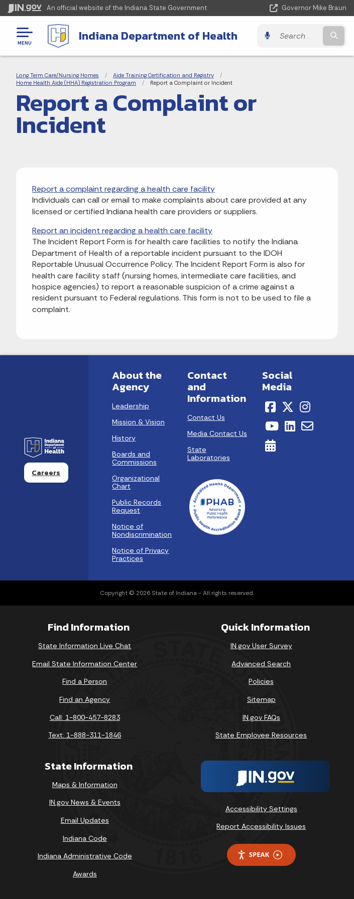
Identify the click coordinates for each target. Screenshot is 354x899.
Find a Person (84, 681)
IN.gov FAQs (261, 717)
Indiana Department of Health (158, 35)
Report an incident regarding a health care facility (122, 230)
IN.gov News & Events (85, 802)
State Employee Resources (261, 734)
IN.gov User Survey (261, 645)
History (124, 437)
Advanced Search (261, 663)
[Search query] (298, 36)
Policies (261, 681)
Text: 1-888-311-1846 (84, 734)
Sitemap (261, 699)
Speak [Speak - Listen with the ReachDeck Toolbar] (259, 854)
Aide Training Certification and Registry (163, 75)
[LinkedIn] (290, 426)
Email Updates (85, 820)
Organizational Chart (136, 482)
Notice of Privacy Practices (140, 554)
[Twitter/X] (288, 407)
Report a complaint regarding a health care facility (123, 189)
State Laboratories (208, 453)
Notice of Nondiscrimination (142, 530)
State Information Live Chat (84, 645)
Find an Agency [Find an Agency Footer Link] (84, 699)
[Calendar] (270, 445)
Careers (46, 472)
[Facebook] (270, 407)
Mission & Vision (138, 421)
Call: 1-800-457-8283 (85, 717)
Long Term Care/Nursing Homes (57, 75)
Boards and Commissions (134, 458)
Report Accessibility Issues (261, 826)
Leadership (130, 405)
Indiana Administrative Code (85, 855)
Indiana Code (85, 838)
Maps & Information (84, 784)
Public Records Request (136, 506)
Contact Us (206, 417)
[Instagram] (305, 407)
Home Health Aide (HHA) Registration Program (76, 82)
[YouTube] (272, 426)
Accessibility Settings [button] (261, 808)
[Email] (307, 426)
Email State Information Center (84, 663)
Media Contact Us (217, 433)
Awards (85, 873)
